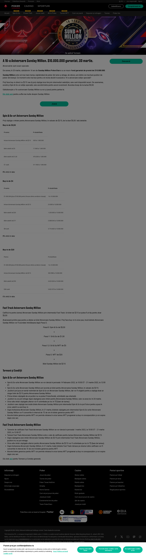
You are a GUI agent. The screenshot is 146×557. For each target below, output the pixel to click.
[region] (73, 549)
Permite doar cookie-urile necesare (108, 549)
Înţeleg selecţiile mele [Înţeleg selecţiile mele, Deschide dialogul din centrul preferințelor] (85, 549)
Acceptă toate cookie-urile (133, 549)
